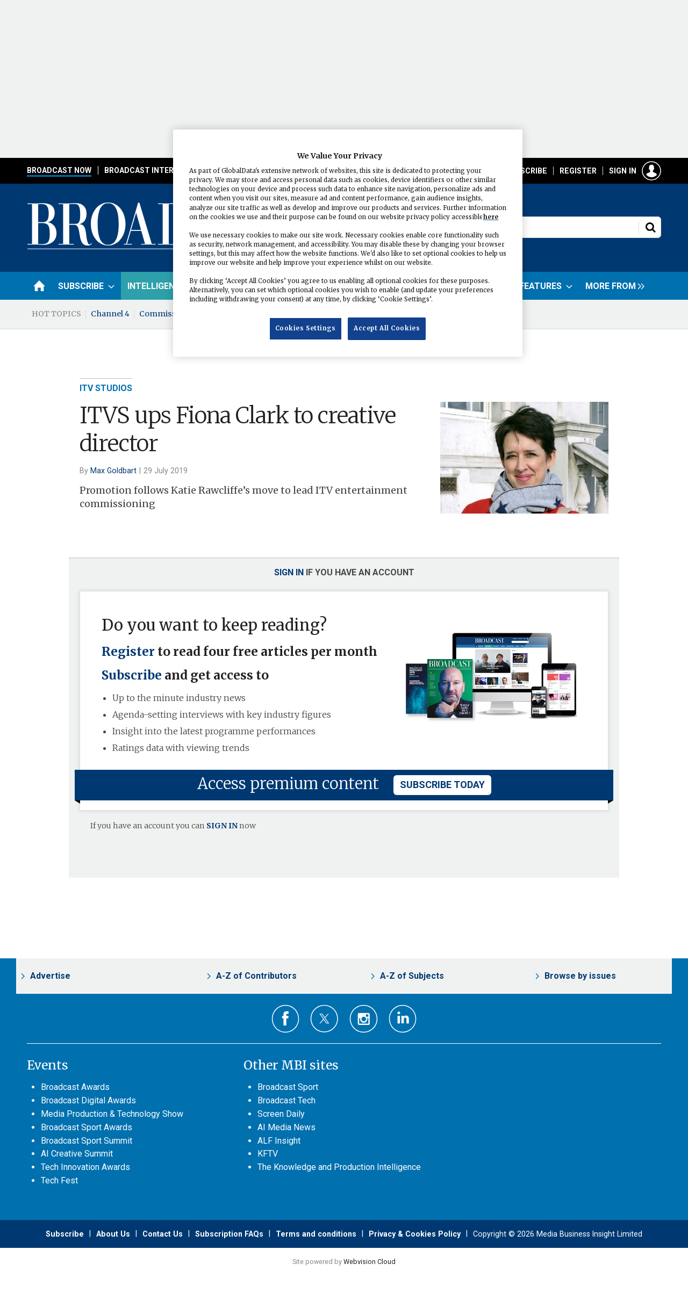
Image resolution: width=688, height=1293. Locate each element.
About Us (113, 1234)
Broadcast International (157, 170)
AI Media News (286, 1127)
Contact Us (162, 1234)
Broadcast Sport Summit (86, 1141)
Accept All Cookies (387, 328)
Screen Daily (281, 1114)
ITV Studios (106, 388)
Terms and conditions (316, 1234)
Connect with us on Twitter (324, 1018)
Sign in (622, 171)
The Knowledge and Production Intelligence (339, 1167)
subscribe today (442, 784)
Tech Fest (59, 1180)
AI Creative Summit (77, 1153)
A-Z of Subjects (412, 976)
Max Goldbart (113, 470)
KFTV (267, 1153)
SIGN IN (222, 825)
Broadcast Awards (75, 1087)
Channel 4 (110, 314)
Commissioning (170, 314)
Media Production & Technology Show (112, 1114)
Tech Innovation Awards (85, 1167)
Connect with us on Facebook (285, 1019)
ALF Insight (278, 1141)
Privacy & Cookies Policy (415, 1234)
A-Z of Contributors (256, 976)
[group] (612, 286)
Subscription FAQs (229, 1234)
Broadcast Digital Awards (88, 1100)
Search (650, 227)
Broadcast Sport (287, 1087)
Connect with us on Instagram (363, 1019)
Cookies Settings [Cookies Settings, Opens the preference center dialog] (305, 328)
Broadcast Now (59, 170)
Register (578, 171)
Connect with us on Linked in (403, 1019)
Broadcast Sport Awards (86, 1127)
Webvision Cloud (369, 1262)
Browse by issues (580, 976)
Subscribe (526, 171)
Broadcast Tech (286, 1100)
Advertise (50, 976)
